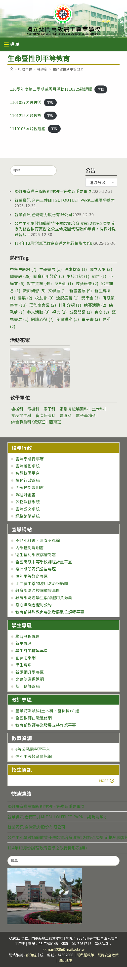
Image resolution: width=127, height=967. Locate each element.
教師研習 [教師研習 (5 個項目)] (34, 291)
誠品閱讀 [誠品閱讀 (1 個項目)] (80, 312)
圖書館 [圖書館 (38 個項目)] (20, 276)
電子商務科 (86, 415)
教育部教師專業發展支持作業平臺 (45, 725)
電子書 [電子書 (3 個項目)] (91, 319)
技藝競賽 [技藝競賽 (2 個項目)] (87, 283)
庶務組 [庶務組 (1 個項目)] (64, 283)
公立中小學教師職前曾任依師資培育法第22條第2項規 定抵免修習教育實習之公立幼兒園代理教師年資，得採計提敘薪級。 (65, 228)
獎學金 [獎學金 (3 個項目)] (90, 298)
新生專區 (23, 643)
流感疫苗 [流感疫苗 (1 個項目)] (67, 298)
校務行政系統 (27, 480)
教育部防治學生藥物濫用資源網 (43, 597)
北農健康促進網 (29, 679)
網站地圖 (65, 960)
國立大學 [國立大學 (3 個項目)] (101, 269)
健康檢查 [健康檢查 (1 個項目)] (75, 269)
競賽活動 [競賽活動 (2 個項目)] (95, 305)
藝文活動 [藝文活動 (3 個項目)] (38, 312)
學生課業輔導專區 (31, 650)
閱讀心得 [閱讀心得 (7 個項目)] (42, 319)
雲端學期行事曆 (29, 459)
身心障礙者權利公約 (33, 605)
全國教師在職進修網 (33, 718)
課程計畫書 (25, 495)
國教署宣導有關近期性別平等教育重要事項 (52, 191)
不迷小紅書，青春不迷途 (37, 540)
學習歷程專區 (27, 636)
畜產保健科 (46, 415)
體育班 (55, 422)
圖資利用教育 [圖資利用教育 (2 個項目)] (48, 276)
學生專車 (23, 665)
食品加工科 (21, 415)
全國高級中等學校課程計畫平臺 (43, 562)
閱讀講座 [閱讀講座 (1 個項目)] (67, 319)
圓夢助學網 (25, 658)
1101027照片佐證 (26, 102)
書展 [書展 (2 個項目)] (25, 298)
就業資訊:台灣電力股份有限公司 (43, 214)
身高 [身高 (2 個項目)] (101, 312)
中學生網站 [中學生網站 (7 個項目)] (23, 269)
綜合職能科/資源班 (28, 422)
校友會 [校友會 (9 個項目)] (44, 298)
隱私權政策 (85, 954)
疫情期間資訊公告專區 (35, 569)
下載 (100, 89)
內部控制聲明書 (29, 487)
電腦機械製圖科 (74, 409)
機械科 (17, 409)
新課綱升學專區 (29, 672)
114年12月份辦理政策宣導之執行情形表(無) (54, 243)
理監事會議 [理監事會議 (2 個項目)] (42, 305)
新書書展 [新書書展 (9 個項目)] (80, 291)
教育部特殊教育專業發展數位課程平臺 (49, 612)
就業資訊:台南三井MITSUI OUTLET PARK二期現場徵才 (64, 200)
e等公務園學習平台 (32, 749)
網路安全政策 (108, 954)
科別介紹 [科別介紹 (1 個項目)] (70, 305)
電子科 (49, 409)
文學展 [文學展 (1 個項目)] (57, 291)
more (25, 781)
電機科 (33, 409)
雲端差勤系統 (27, 466)
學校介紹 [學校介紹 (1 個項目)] (78, 276)
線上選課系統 (27, 686)
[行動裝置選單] (12, 44)
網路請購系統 (27, 516)
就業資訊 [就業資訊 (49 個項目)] (39, 283)
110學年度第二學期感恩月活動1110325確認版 (51, 89)
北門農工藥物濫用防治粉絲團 (41, 583)
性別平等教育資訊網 (33, 756)
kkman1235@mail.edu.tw (63, 949)
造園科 (66, 415)
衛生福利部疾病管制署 (35, 554)
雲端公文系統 (27, 509)
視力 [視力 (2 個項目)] (59, 312)
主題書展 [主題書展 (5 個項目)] (50, 269)
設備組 (31, 954)
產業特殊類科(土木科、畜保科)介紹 (47, 711)
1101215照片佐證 (26, 115)
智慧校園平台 (27, 473)
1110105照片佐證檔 (27, 128)
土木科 (98, 409)
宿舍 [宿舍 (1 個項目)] (99, 276)
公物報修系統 (27, 502)
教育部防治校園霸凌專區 (37, 590)
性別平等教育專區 (31, 576)
